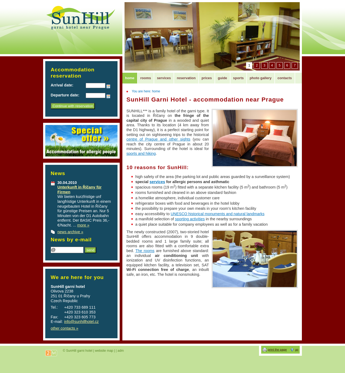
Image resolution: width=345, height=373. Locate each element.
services (157, 182)
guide (222, 78)
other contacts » (64, 328)
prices (207, 78)
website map (104, 351)
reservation (186, 78)
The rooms (144, 251)
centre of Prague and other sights (158, 139)
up (296, 349)
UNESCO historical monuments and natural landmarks (217, 214)
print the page (277, 349)
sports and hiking (141, 153)
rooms (145, 78)
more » (83, 225)
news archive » (70, 232)
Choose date (108, 86)
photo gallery (260, 78)
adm (121, 351)
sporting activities (190, 219)
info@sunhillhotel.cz (81, 321)
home (129, 78)
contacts (285, 78)
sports (238, 78)
